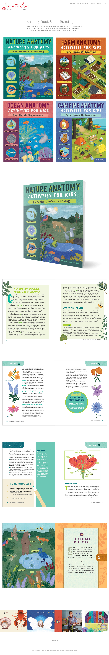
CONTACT (92, 3)
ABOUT (99, 3)
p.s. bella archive (82, 3)
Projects (72, 3)
